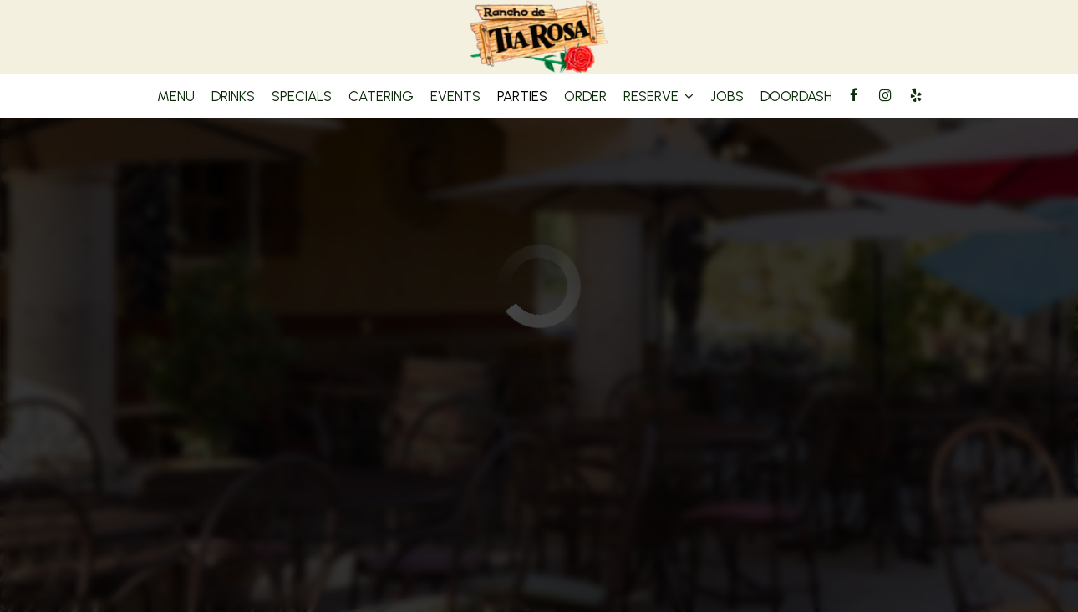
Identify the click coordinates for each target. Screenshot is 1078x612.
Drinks (233, 96)
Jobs (727, 96)
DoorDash (796, 96)
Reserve (658, 96)
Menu (176, 96)
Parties (522, 96)
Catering (381, 96)
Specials (302, 96)
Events (455, 96)
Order (585, 96)
